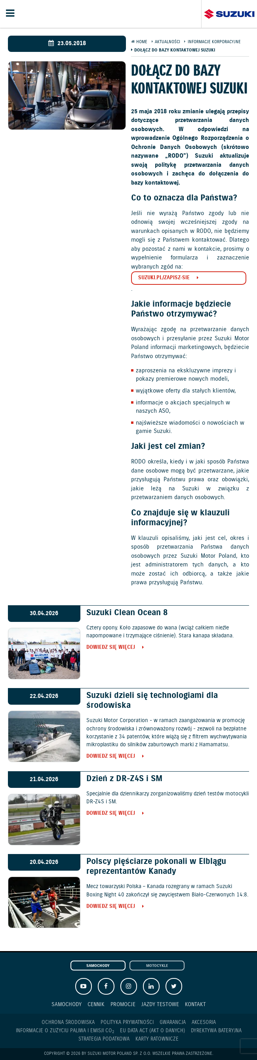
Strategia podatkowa (103, 1039)
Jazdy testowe (160, 1004)
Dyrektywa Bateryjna (216, 1031)
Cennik (96, 1004)
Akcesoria (204, 1022)
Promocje (122, 1004)
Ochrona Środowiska (68, 1022)
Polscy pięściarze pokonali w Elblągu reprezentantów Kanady (156, 866)
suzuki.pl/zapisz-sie (164, 278)
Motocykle (157, 965)
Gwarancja (173, 1022)
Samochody (98, 965)
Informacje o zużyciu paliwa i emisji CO (65, 1031)
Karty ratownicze (157, 1039)
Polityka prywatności (127, 1022)
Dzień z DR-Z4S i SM (124, 778)
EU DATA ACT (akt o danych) (152, 1031)
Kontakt (195, 1004)
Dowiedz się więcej (110, 647)
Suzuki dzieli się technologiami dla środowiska (152, 700)
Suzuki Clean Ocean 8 (127, 612)
